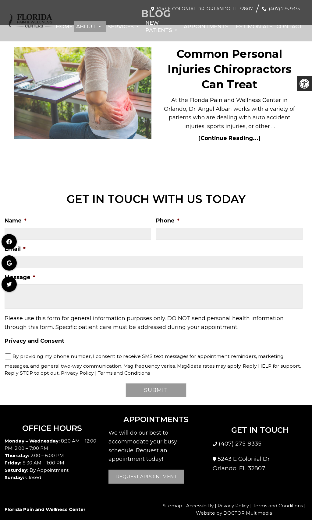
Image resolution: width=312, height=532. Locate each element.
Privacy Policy (77, 373)
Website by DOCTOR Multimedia (234, 513)
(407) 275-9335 (284, 9)
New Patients (158, 26)
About (86, 26)
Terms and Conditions (124, 373)
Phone (167, 220)
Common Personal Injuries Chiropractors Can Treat (230, 69)
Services (121, 26)
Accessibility (200, 506)
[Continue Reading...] (229, 138)
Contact (289, 26)
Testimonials (252, 26)
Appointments (206, 26)
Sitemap (172, 506)
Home (64, 26)
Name (16, 220)
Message (20, 277)
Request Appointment (146, 476)
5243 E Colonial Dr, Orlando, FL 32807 (205, 9)
